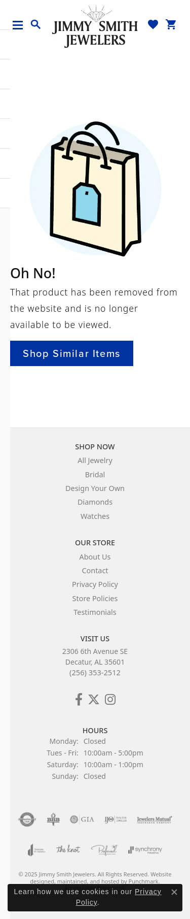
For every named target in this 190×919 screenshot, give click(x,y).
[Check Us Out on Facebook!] (79, 700)
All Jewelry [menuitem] (95, 461)
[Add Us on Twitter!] (94, 700)
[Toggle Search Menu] (36, 24)
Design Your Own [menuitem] (95, 488)
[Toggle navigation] (21, 25)
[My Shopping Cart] (171, 24)
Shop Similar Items (72, 353)
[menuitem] (27, 819)
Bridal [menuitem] (95, 474)
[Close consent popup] (174, 892)
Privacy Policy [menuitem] (95, 584)
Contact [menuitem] (95, 570)
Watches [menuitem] (95, 516)
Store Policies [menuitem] (95, 598)
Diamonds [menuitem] (95, 502)
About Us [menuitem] (95, 557)
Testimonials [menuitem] (94, 612)
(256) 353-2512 (95, 672)
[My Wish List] (153, 24)
